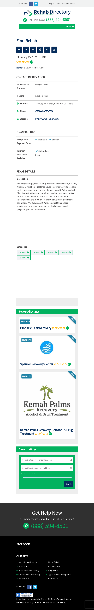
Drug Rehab (53, 570)
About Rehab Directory (28, 562)
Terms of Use (39, 602)
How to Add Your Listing (29, 570)
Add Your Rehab (71, 3)
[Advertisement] (47, 226)
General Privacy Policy (56, 602)
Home (19, 67)
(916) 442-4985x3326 (44, 111)
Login (54, 3)
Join (60, 3)
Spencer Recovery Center (36, 364)
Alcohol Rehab (54, 566)
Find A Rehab (54, 562)
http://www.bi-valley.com (46, 118)
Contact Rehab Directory (29, 574)
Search (69, 483)
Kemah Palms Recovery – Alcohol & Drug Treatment (46, 431)
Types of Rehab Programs (59, 574)
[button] (71, 26)
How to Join (24, 566)
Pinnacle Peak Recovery (35, 328)
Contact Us (53, 578)
